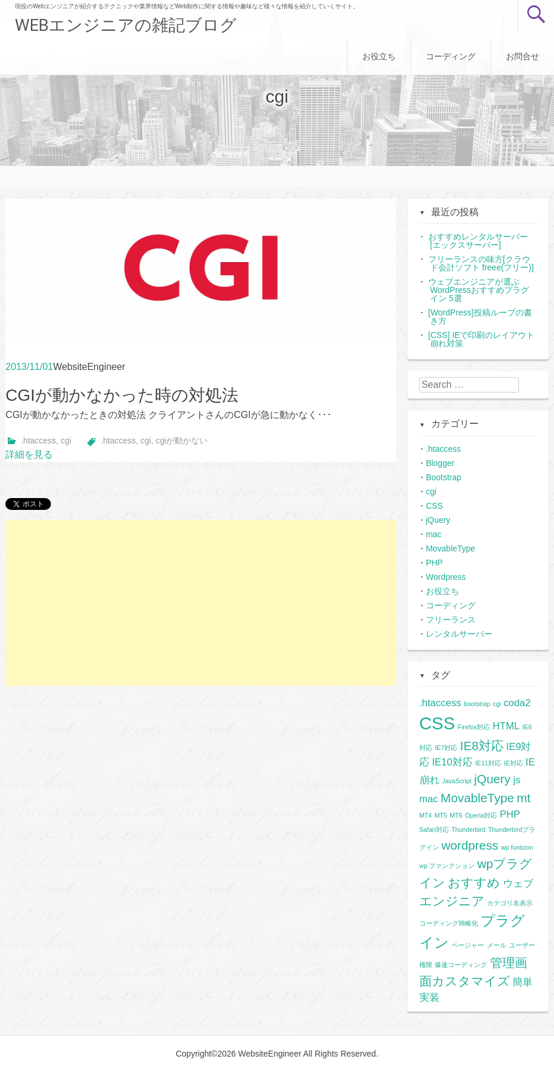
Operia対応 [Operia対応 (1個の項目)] (481, 815)
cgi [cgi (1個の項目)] (497, 703)
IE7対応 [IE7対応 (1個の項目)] (446, 747)
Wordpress (446, 577)
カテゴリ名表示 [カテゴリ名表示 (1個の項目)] (510, 903)
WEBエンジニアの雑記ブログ (126, 25)
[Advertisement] (200, 603)
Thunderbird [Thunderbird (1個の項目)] (468, 829)
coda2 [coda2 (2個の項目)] (517, 703)
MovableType (450, 548)
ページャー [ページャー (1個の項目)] (467, 945)
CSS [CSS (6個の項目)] (437, 723)
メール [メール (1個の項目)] (497, 945)
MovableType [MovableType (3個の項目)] (477, 798)
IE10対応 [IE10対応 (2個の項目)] (452, 762)
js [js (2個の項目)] (516, 780)
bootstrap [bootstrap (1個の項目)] (477, 703)
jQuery (438, 520)
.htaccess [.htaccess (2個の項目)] (440, 703)
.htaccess (38, 440)
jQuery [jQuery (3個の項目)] (492, 779)
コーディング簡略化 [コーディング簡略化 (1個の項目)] (448, 923)
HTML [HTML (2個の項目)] (506, 726)
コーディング (451, 56)
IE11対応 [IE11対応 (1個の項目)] (488, 763)
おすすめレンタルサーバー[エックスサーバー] (478, 241)
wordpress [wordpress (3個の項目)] (469, 845)
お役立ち (379, 56)
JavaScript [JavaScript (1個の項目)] (457, 780)
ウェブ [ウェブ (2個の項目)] (518, 883)
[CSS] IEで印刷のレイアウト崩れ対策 (481, 339)
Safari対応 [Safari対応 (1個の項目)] (434, 829)
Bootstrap (443, 477)
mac (433, 534)
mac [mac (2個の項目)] (428, 799)
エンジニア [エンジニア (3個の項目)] (452, 901)
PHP (434, 562)
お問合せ (522, 56)
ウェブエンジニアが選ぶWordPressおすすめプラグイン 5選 (478, 290)
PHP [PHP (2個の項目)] (509, 814)
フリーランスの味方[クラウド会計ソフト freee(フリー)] (481, 263)
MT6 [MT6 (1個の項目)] (456, 815)
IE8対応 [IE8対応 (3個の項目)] (482, 745)
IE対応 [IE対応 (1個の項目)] (513, 763)
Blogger (440, 463)
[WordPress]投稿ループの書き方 (480, 317)
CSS (434, 506)
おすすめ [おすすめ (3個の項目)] (474, 882)
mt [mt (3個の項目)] (523, 798)
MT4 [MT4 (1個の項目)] (425, 815)
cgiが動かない (181, 440)
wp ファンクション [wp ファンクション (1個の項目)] (447, 865)
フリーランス (451, 619)
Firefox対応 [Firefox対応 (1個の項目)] (473, 726)
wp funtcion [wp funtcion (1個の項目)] (517, 847)
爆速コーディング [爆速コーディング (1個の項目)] (461, 964)
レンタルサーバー (459, 634)
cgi (66, 440)
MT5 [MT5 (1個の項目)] (440, 815)
